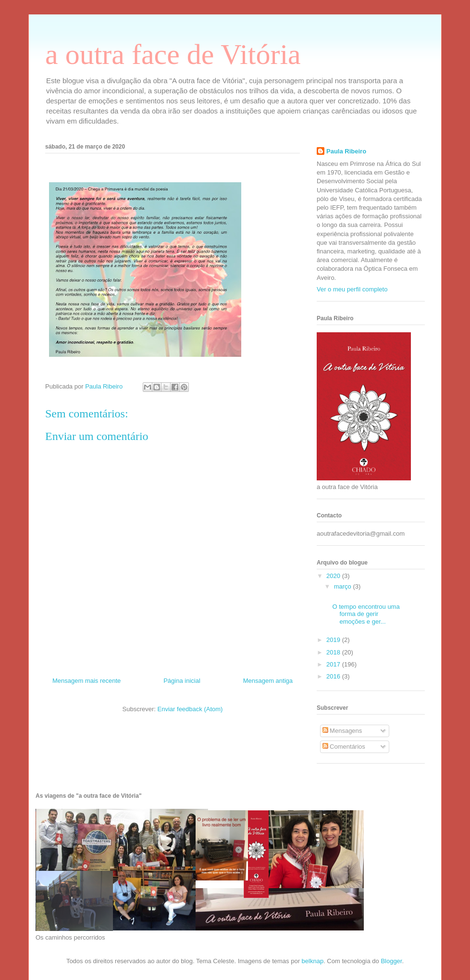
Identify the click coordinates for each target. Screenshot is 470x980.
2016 (334, 676)
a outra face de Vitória (173, 54)
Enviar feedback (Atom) (190, 709)
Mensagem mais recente (86, 680)
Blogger (391, 961)
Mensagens (342, 730)
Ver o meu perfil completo (352, 289)
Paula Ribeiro (346, 151)
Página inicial (181, 680)
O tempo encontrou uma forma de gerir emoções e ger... (365, 614)
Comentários (343, 746)
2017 (334, 664)
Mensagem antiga (268, 680)
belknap (313, 961)
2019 (334, 639)
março (343, 586)
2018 (334, 652)
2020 (334, 575)
